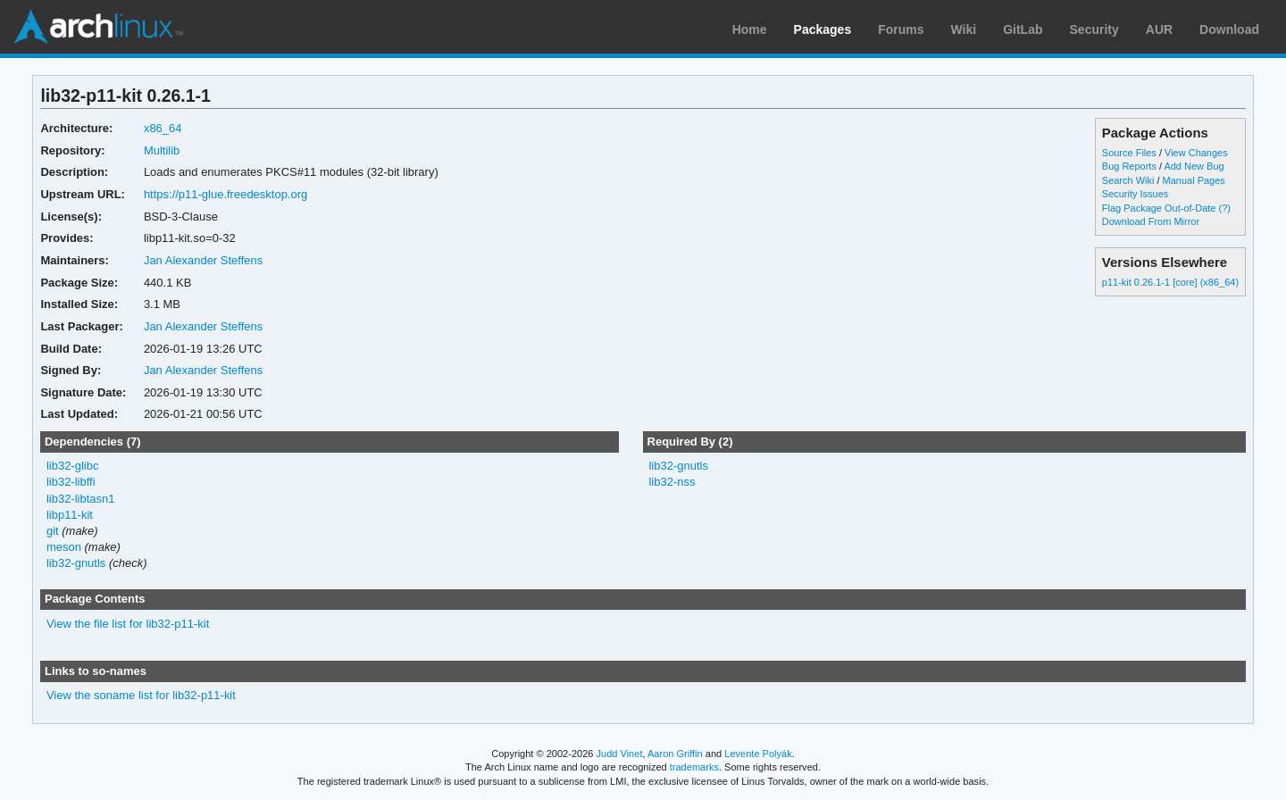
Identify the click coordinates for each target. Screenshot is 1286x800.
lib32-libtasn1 (80, 498)
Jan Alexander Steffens (203, 260)
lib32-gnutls (75, 563)
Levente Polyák (757, 753)
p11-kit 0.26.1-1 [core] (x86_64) (1170, 282)
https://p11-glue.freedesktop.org (225, 194)
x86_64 (163, 128)
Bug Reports (1129, 166)
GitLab (1022, 29)
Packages (823, 29)
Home (749, 29)
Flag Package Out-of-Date (1159, 208)
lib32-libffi (71, 481)
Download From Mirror (1150, 221)
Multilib (162, 150)
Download (1229, 29)
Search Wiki (1128, 180)
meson (63, 547)
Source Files (1129, 152)
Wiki (964, 29)
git (52, 531)
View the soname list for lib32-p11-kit (141, 695)
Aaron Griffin (675, 753)
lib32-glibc (72, 465)
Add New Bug (1193, 166)
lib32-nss (671, 481)
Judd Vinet (620, 753)
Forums (900, 29)
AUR (1159, 29)
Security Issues (1135, 193)
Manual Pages (1194, 180)
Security (1094, 29)
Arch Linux (98, 27)
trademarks (694, 767)
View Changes (1196, 152)
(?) (1224, 208)
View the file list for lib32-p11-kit (127, 623)
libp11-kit (69, 514)
